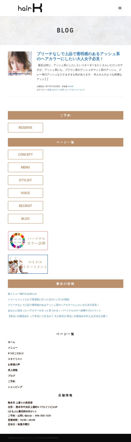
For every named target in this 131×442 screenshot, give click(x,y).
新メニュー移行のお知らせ (22, 293)
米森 (49, 90)
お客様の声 (14, 364)
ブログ (11, 375)
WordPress (53, 438)
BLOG (25, 219)
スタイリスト (15, 359)
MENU (25, 167)
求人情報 (12, 370)
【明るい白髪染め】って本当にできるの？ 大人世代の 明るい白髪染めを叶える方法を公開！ (58, 316)
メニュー (12, 347)
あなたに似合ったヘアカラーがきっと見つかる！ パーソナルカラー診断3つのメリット (54, 310)
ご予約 (11, 381)
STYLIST (25, 180)
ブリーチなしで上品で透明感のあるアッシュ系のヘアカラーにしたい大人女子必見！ (53, 304)
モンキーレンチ (31, 438)
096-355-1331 (43, 415)
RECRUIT (25, 206)
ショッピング (15, 387)
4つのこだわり (16, 353)
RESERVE (25, 128)
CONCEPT (25, 154)
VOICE (25, 193)
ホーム (11, 342)
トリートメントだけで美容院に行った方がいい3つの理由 (38, 299)
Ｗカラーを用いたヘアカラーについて (68, 90)
